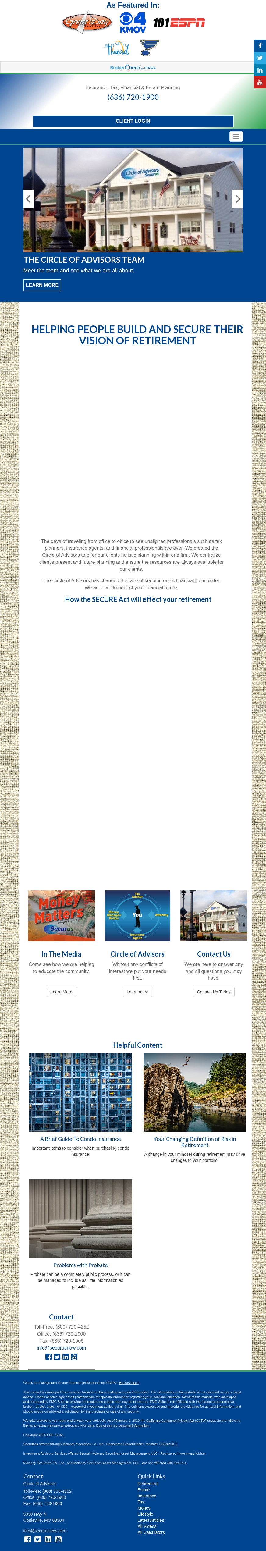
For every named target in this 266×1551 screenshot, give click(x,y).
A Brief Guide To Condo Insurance (80, 1138)
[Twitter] (260, 58)
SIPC (174, 1444)
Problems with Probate (80, 1265)
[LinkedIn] (260, 70)
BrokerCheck (129, 1383)
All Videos (147, 1526)
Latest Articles (151, 1520)
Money (144, 1508)
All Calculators (151, 1532)
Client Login (133, 121)
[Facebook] (260, 46)
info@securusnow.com (61, 1347)
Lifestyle (145, 1514)
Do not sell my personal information (122, 1425)
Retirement (148, 1483)
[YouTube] (260, 82)
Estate (144, 1489)
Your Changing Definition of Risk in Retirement (195, 1141)
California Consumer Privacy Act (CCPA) (176, 1420)
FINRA (164, 1444)
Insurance (147, 1495)
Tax (141, 1502)
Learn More (42, 285)
